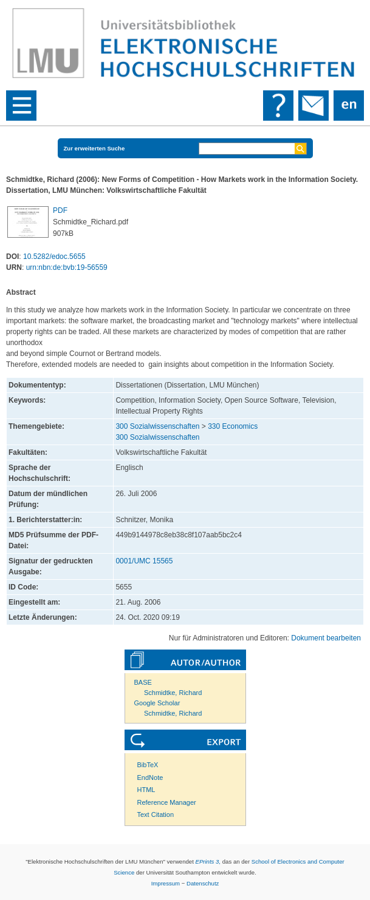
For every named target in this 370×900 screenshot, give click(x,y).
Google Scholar (157, 703)
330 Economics (233, 426)
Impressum (165, 883)
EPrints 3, (208, 861)
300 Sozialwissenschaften (157, 426)
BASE (143, 682)
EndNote (150, 777)
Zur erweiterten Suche (94, 148)
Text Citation (155, 814)
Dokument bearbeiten (326, 638)
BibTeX (148, 764)
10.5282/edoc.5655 (54, 256)
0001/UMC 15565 (144, 561)
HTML (146, 789)
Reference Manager (166, 802)
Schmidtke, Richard (173, 692)
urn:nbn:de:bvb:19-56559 (67, 267)
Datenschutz (203, 883)
